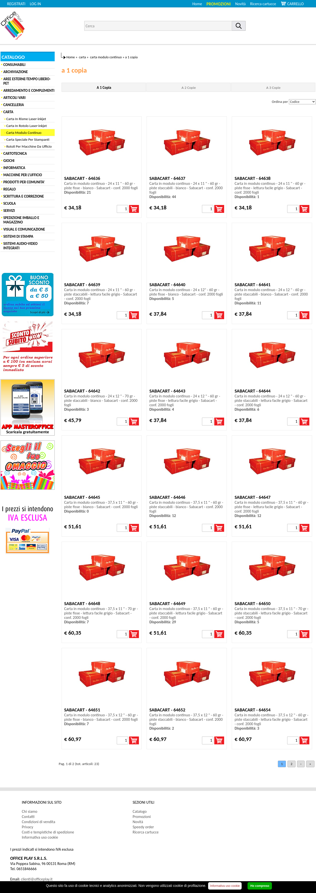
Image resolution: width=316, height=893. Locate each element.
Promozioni (218, 4)
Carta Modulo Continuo (24, 132)
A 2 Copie (189, 87)
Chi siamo (29, 811)
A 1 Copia (104, 87)
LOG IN (35, 3)
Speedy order (143, 827)
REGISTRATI (16, 3)
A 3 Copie (273, 87)
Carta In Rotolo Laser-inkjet (26, 126)
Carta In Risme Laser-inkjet (26, 119)
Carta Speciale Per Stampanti (28, 139)
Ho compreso (259, 886)
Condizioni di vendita (38, 821)
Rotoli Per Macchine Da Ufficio (29, 146)
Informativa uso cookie (40, 837)
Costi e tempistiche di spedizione (48, 832)
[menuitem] (265, 3)
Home (197, 3)
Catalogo (140, 811)
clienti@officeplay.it (36, 879)
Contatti (28, 816)
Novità (240, 3)
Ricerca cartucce (263, 3)
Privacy (27, 827)
